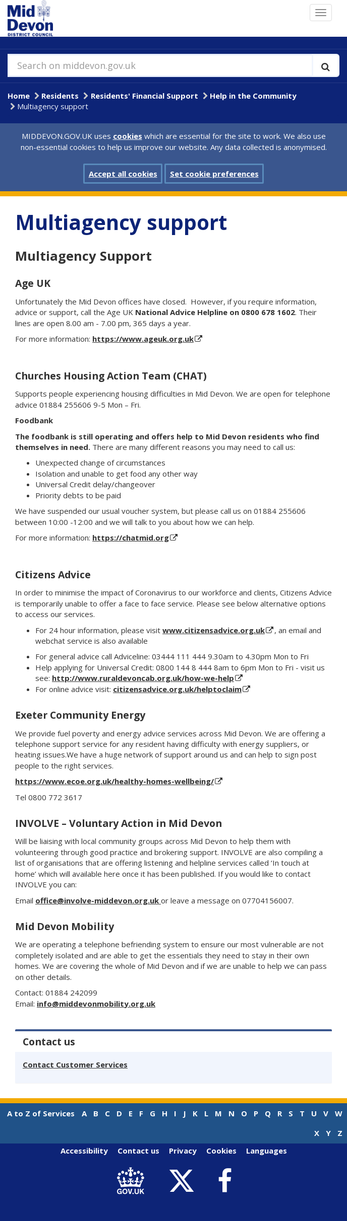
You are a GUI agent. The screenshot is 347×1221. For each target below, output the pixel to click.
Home (19, 96)
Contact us (138, 1151)
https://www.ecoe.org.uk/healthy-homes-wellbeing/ (114, 781)
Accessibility (84, 1151)
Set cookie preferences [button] (214, 174)
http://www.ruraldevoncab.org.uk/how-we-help (143, 678)
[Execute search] (325, 65)
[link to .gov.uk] (132, 1181)
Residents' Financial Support (144, 96)
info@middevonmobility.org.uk (96, 1004)
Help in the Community (253, 96)
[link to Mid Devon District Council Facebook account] (224, 1181)
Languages (266, 1151)
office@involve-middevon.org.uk (98, 900)
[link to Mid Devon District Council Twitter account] (183, 1181)
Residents (60, 96)
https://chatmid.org (130, 537)
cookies (127, 136)
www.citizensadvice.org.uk (213, 630)
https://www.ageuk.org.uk (143, 339)
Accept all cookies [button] (123, 174)
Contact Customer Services (75, 1064)
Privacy (183, 1151)
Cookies (221, 1151)
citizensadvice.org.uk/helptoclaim (177, 689)
